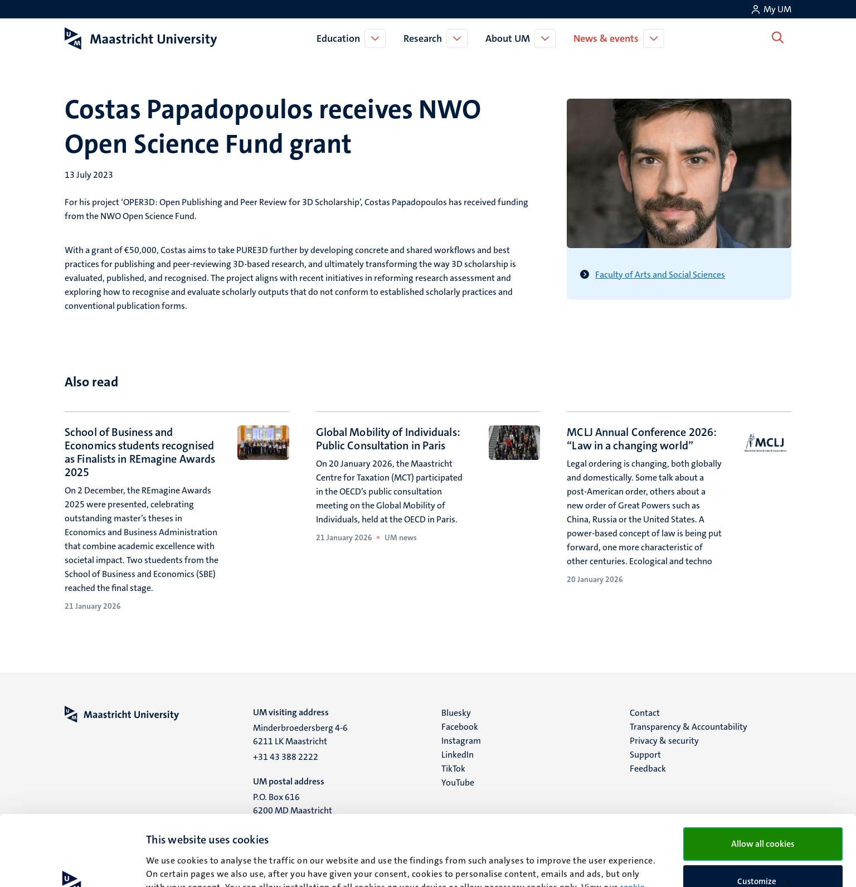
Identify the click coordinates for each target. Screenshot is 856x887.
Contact (645, 713)
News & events (608, 38)
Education (340, 38)
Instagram (461, 741)
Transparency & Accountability (688, 727)
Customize (763, 815)
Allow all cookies (763, 777)
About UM (510, 38)
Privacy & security (664, 741)
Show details (169, 865)
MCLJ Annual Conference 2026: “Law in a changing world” (642, 439)
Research (425, 38)
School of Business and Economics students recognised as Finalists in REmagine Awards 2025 (140, 452)
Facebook (459, 727)
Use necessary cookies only (763, 851)
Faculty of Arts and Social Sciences (660, 274)
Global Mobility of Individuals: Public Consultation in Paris (388, 439)
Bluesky (456, 713)
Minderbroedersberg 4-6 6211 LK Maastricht (300, 734)
